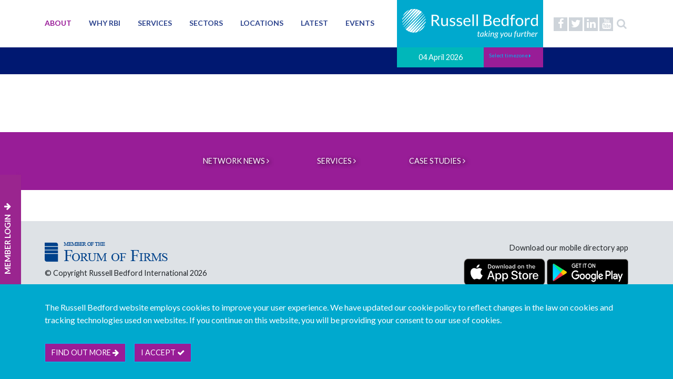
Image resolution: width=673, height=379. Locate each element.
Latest (314, 22)
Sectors (206, 22)
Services (155, 22)
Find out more (85, 352)
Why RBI (104, 22)
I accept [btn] (163, 352)
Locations (261, 22)
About (58, 22)
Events (359, 22)
